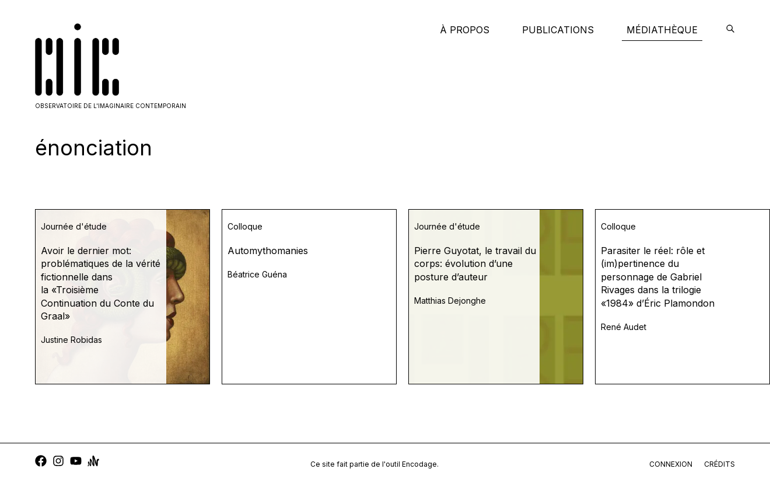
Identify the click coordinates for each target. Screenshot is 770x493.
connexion (670, 464)
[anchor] (93, 462)
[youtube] (76, 462)
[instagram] (58, 462)
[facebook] (41, 462)
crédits (719, 464)
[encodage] (730, 29)
